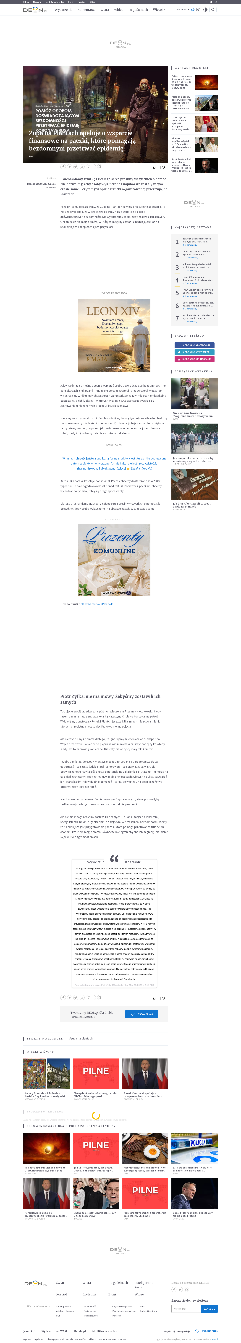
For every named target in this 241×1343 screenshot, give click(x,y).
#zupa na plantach (81, 1038)
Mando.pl (79, 1331)
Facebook (206, 2)
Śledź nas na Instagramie (194, 359)
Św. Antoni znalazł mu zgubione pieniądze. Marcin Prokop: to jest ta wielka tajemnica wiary (181, 166)
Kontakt (69, 1339)
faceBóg (82, 2)
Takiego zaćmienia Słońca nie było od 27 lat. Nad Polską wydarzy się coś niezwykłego (181, 82)
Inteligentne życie (144, 1285)
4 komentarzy (190, 321)
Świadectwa (90, 1311)
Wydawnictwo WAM (54, 1331)
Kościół (78, 1218)
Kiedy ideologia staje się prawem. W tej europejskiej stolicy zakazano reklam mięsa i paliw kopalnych (145, 1170)
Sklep (92, 2)
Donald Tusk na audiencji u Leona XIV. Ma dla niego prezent (193, 1214)
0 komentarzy (190, 296)
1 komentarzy (190, 270)
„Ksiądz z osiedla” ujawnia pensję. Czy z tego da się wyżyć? (95, 1214)
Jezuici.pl (29, 1331)
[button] (205, 9)
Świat (31, 156)
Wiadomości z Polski (35, 1099)
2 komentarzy (190, 245)
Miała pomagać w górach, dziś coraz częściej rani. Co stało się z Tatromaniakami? (181, 102)
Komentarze (86, 10)
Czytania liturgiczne (122, 1306)
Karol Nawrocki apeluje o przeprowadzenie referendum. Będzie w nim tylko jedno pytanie (145, 1096)
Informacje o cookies (107, 1339)
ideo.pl (215, 1339)
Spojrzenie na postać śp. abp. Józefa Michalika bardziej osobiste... (198, 305)
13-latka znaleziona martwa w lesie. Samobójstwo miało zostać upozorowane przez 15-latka (192, 1170)
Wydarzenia (63, 10)
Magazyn (37, 2)
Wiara (104, 10)
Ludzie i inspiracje (182, 464)
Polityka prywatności (55, 1339)
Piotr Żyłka (106, 985)
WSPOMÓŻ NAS (206, 1331)
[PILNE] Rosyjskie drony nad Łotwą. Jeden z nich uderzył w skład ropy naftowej (198, 292)
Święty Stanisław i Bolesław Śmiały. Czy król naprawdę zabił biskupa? (45, 1096)
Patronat (122, 1339)
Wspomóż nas (142, 1014)
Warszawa (182, 10)
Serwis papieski (63, 1306)
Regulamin (38, 1339)
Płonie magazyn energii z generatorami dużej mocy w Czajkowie (145, 1214)
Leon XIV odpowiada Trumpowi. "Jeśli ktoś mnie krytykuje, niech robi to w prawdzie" (197, 281)
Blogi (70, 2)
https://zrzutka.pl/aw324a (96, 604)
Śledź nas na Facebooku (193, 345)
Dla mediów (80, 1339)
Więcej (157, 9)
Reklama (92, 1339)
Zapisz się (209, 1308)
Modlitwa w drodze (55, 2)
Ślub (58, 1315)
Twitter (211, 2)
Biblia (26, 2)
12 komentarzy (190, 257)
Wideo (118, 10)
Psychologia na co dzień (124, 1311)
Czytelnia (89, 1294)
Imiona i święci (91, 1315)
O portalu (27, 1339)
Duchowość (90, 1306)
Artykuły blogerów (65, 1311)
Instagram (216, 2)
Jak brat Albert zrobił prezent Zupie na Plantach (192, 505)
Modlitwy (116, 1315)
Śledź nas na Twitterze (193, 352)
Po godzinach (138, 10)
